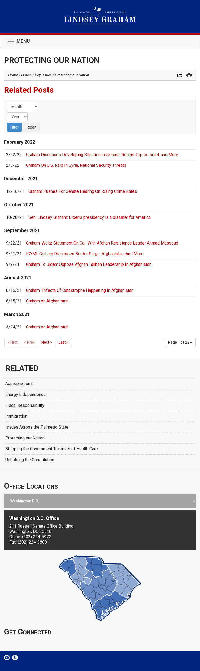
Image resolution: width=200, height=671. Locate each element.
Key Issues (43, 75)
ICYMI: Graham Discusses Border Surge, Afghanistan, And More (85, 253)
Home (13, 75)
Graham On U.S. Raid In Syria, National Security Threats (76, 165)
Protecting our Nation (72, 75)
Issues (26, 75)
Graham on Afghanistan (47, 301)
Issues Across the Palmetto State (36, 427)
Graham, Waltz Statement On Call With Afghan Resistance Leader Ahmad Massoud (102, 243)
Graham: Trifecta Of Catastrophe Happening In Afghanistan (79, 290)
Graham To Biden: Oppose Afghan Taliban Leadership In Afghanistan (88, 264)
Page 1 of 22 (180, 342)
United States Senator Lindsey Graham (100, 17)
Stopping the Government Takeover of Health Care (51, 448)
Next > (46, 342)
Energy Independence (25, 394)
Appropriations (19, 383)
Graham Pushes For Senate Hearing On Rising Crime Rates (82, 191)
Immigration (16, 416)
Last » (63, 342)
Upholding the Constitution (29, 459)
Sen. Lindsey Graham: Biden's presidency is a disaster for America (89, 217)
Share (179, 75)
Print (189, 75)
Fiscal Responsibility (24, 405)
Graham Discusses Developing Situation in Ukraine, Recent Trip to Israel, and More (102, 154)
